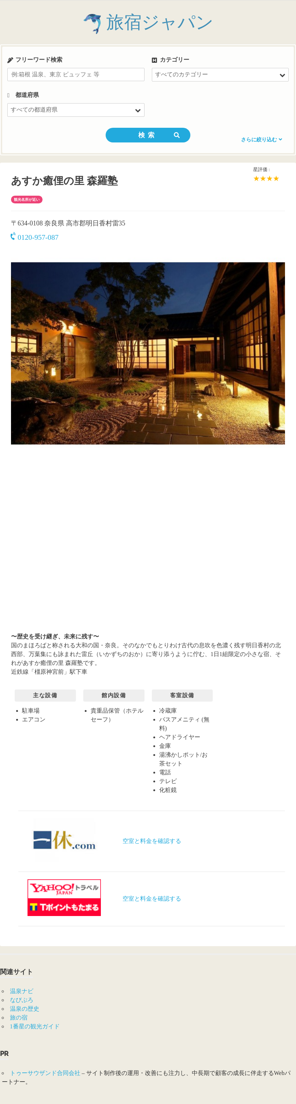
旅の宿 (19, 1017)
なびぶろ (21, 1000)
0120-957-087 (35, 237)
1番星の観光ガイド (35, 1026)
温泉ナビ (21, 991)
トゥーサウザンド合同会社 (45, 1073)
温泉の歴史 (24, 1009)
